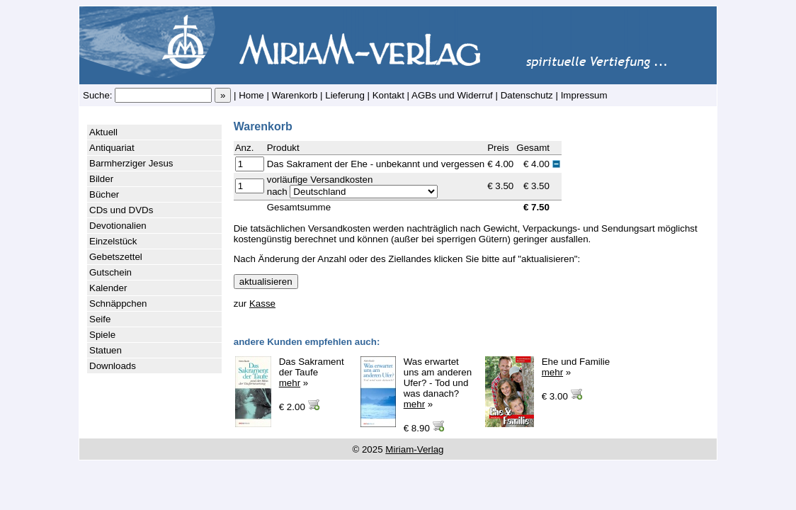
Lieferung (345, 95)
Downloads (112, 366)
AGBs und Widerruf (452, 95)
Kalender (108, 288)
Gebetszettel (115, 256)
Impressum (584, 95)
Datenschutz (527, 95)
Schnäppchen (118, 303)
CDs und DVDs (121, 210)
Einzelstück (113, 241)
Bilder (101, 179)
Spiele (102, 334)
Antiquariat (112, 147)
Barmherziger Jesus (131, 163)
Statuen (105, 350)
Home (251, 95)
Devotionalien (118, 225)
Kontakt (388, 95)
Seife (99, 319)
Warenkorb (295, 95)
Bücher (104, 194)
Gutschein (110, 272)
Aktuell (103, 132)
